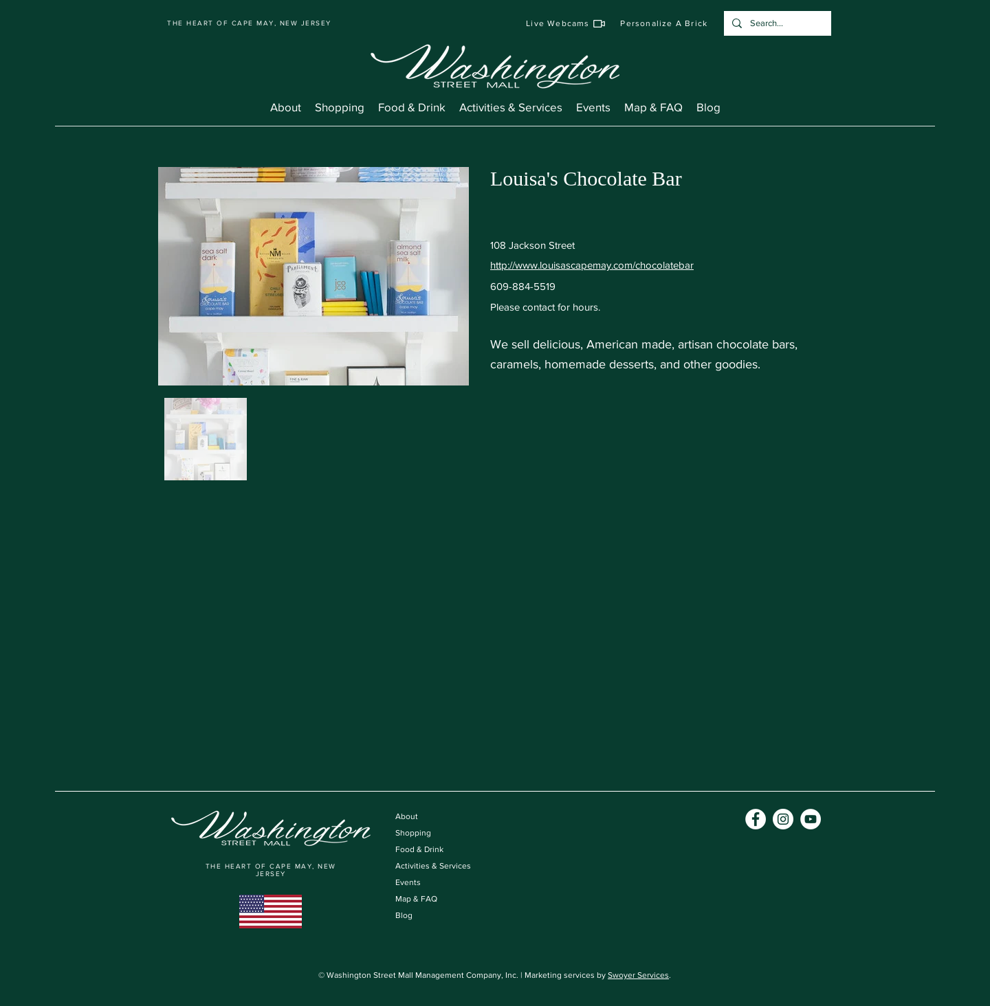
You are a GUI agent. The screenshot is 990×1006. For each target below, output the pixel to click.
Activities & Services (433, 866)
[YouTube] (810, 819)
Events (408, 882)
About (406, 816)
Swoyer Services (638, 975)
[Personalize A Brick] (664, 23)
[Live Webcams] (566, 23)
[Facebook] (755, 819)
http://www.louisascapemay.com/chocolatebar (592, 265)
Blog (403, 915)
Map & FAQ (416, 899)
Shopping (413, 833)
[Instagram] (783, 819)
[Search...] (776, 23)
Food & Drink (419, 849)
